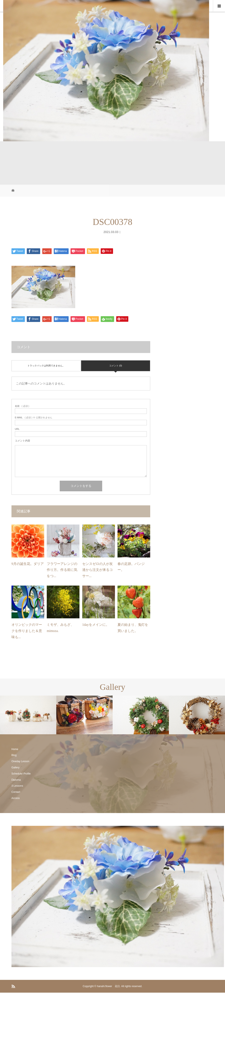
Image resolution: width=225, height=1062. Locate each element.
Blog (14, 755)
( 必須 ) (22, 406)
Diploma (16, 779)
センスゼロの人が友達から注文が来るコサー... (97, 570)
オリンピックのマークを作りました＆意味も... (26, 631)
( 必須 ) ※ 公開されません (33, 417)
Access (15, 798)
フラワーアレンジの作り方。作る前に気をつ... (62, 570)
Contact (15, 791)
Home (14, 749)
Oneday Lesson (20, 761)
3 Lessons (17, 785)
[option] (28, 715)
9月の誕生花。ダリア (27, 564)
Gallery (15, 767)
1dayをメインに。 (95, 624)
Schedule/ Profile (21, 773)
